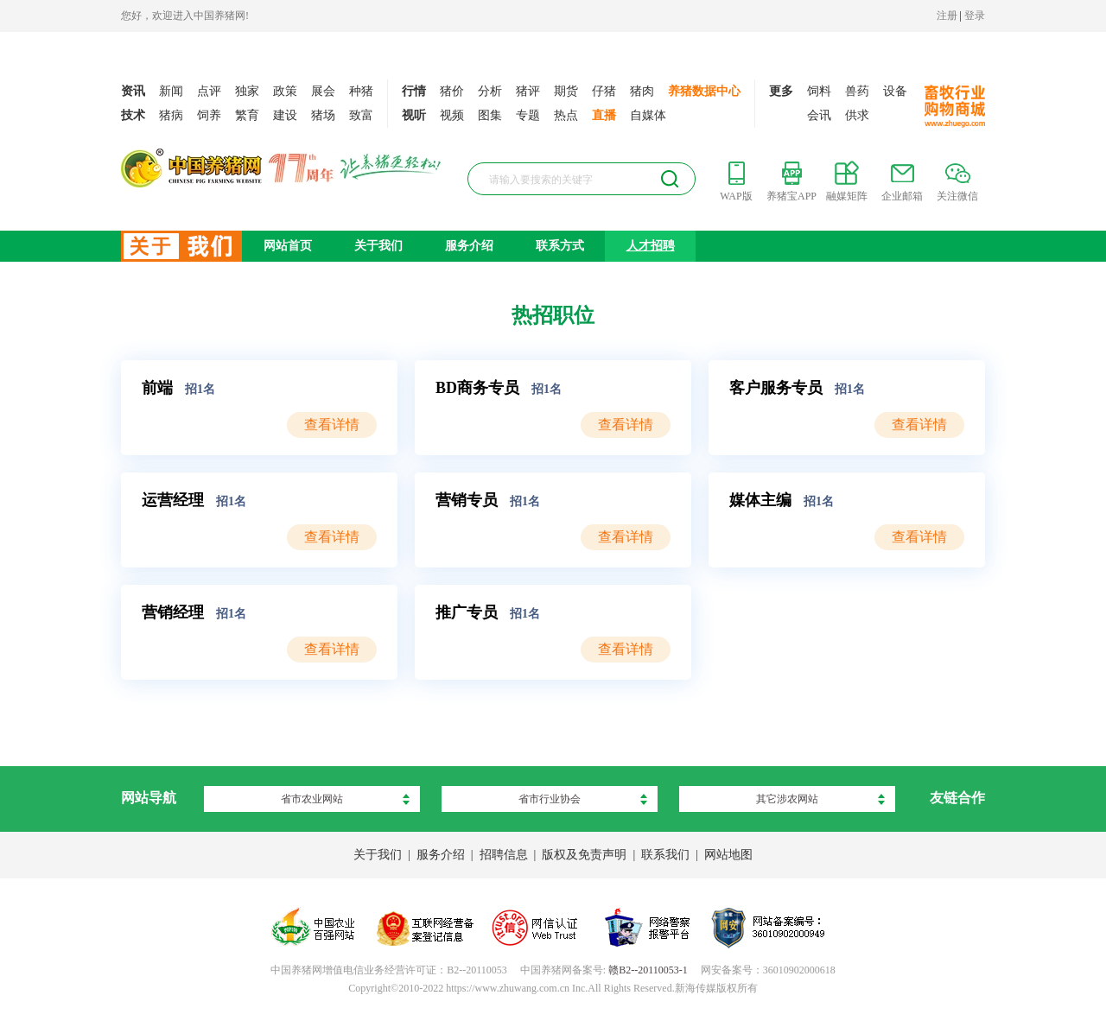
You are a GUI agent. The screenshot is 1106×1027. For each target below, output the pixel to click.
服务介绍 (469, 245)
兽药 (857, 91)
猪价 (452, 91)
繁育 (247, 115)
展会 (323, 91)
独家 (247, 91)
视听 (414, 115)
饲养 (209, 115)
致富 (361, 115)
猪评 (528, 91)
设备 (895, 91)
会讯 (819, 115)
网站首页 (288, 245)
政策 (285, 91)
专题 (528, 115)
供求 (857, 115)
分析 (490, 91)
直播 (604, 115)
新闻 (171, 91)
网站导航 (148, 797)
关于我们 (378, 245)
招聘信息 (504, 854)
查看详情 (331, 424)
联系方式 (560, 245)
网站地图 (728, 854)
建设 (285, 115)
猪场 (323, 115)
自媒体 (648, 115)
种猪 (361, 91)
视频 (452, 115)
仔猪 (604, 91)
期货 (566, 91)
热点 (566, 115)
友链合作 (957, 797)
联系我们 (665, 854)
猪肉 (642, 91)
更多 (781, 91)
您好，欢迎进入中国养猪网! (185, 16)
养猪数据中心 (704, 91)
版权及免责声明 (584, 854)
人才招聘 (650, 245)
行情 (414, 91)
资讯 (133, 91)
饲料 (819, 91)
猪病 (171, 115)
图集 (490, 115)
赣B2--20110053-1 (648, 970)
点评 (209, 91)
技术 (133, 115)
